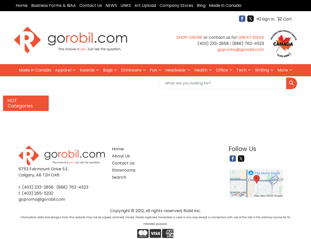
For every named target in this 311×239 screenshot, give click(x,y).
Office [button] (222, 70)
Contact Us (90, 5)
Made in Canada (225, 5)
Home (22, 5)
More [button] (283, 70)
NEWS (111, 5)
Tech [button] (241, 70)
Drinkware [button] (131, 70)
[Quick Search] (222, 83)
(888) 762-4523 (72, 187)
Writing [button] (262, 70)
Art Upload (145, 5)
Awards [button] (87, 70)
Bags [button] (108, 70)
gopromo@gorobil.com (42, 199)
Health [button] (201, 70)
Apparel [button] (63, 70)
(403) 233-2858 (38, 187)
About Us (121, 156)
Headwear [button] (175, 70)
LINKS (125, 5)
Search (119, 177)
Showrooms (123, 170)
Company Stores (176, 5)
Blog (201, 5)
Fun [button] (153, 70)
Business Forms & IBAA (53, 5)
